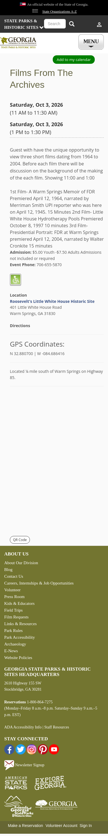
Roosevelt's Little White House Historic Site (52, 301)
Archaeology (15, 644)
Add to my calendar (74, 59)
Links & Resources (20, 623)
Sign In (86, 825)
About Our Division (21, 563)
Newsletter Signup (24, 765)
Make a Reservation (25, 825)
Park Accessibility (19, 637)
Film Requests (16, 617)
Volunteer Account (61, 825)
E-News (11, 651)
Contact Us (13, 576)
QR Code (20, 539)
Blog (8, 569)
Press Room (14, 596)
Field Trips (13, 610)
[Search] (72, 24)
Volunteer (12, 590)
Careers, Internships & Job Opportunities (39, 583)
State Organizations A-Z (59, 12)
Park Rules (13, 630)
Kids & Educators (19, 603)
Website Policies (18, 657)
